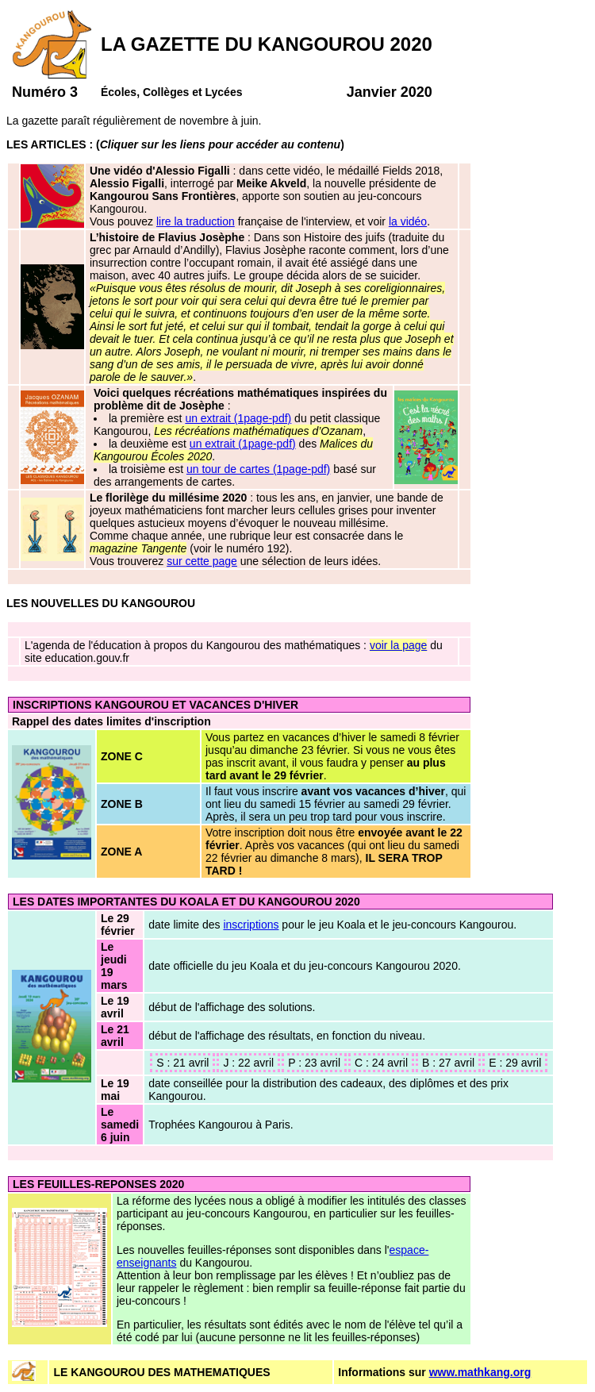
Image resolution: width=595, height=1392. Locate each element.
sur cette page (202, 561)
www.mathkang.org (480, 1372)
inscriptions (250, 924)
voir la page (398, 645)
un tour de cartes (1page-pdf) (258, 469)
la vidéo (408, 221)
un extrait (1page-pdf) (238, 418)
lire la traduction (195, 221)
